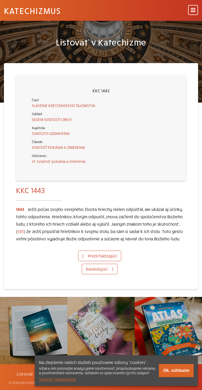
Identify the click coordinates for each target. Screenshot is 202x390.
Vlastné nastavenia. (57, 379)
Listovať (25, 373)
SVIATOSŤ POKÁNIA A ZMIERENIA (58, 147)
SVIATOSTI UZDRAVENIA (51, 133)
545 (20, 231)
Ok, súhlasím (176, 370)
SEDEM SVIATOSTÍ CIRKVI (52, 119)
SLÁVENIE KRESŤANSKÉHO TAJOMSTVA (63, 105)
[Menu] (193, 10)
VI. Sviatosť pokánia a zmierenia (58, 161)
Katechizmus (32, 10)
